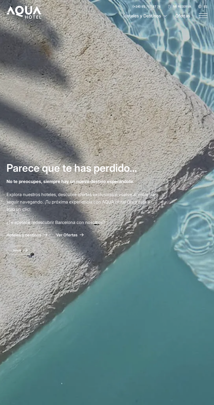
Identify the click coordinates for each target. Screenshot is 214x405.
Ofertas (182, 15)
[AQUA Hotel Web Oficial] (24, 12)
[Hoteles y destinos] (27, 235)
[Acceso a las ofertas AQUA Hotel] (70, 235)
